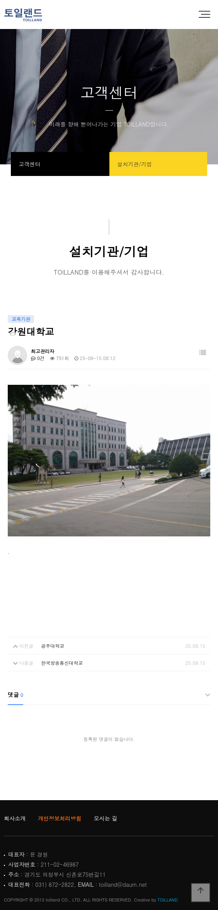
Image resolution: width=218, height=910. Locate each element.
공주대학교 (52, 645)
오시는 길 (105, 818)
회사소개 (15, 818)
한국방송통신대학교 (62, 662)
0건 (38, 358)
